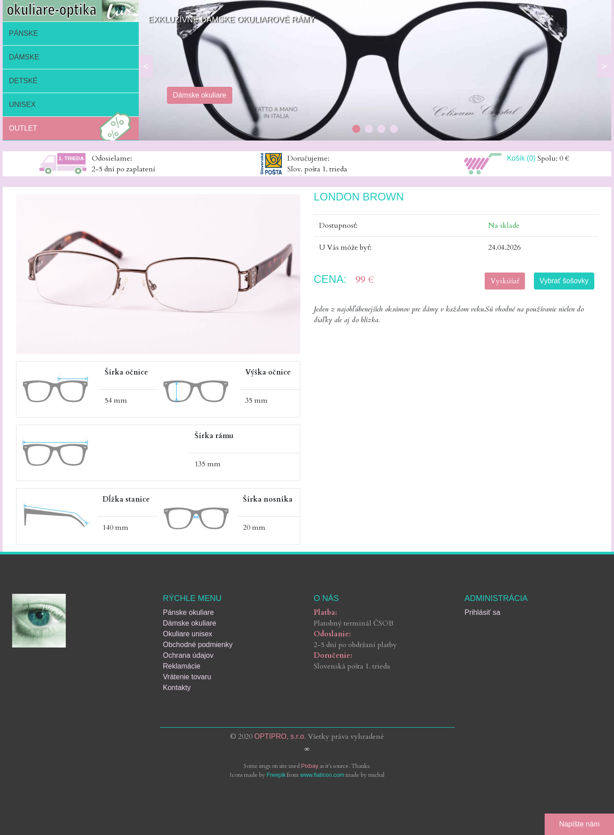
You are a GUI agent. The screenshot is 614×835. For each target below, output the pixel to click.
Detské (23, 81)
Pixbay (309, 766)
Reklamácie (181, 666)
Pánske (23, 33)
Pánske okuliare (188, 612)
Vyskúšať (504, 281)
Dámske (24, 57)
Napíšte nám (579, 824)
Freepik (276, 774)
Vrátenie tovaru (187, 677)
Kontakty (177, 687)
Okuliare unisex (187, 634)
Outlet (72, 128)
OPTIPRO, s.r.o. (280, 736)
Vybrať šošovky (564, 281)
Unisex (22, 104)
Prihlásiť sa (482, 612)
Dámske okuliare (189, 623)
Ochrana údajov (188, 655)
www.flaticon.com (322, 774)
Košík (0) (521, 158)
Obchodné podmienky (198, 644)
